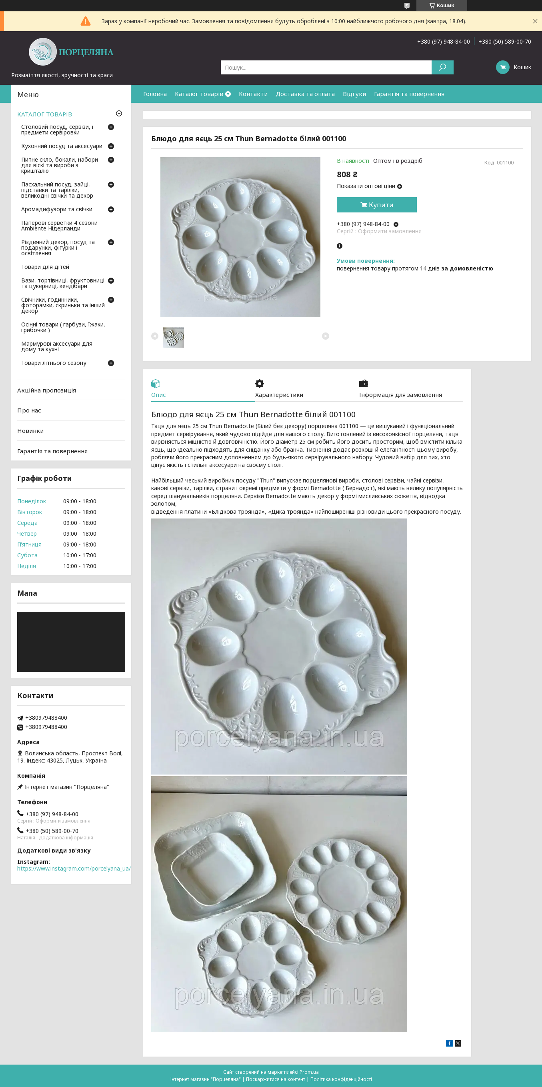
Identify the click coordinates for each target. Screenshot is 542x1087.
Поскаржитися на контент (275, 1079)
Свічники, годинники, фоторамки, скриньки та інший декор (63, 305)
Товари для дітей (45, 267)
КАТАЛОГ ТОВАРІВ (44, 114)
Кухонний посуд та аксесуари (61, 146)
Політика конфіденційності (341, 1079)
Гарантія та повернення (409, 94)
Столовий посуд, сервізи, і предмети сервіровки (57, 130)
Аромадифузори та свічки (56, 209)
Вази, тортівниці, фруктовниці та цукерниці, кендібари (62, 284)
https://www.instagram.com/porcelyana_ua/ (74, 868)
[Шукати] (443, 67)
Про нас (29, 410)
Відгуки (354, 94)
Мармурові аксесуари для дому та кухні (56, 347)
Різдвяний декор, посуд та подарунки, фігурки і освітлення (58, 248)
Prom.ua (309, 1072)
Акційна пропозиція (46, 390)
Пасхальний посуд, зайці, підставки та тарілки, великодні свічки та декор (57, 190)
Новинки (30, 430)
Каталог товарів (199, 94)
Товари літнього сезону (53, 363)
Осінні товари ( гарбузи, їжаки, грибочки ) (63, 328)
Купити (381, 204)
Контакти (253, 94)
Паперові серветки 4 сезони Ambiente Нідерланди (59, 226)
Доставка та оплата (305, 94)
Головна (155, 94)
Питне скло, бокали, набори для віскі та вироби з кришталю (59, 165)
